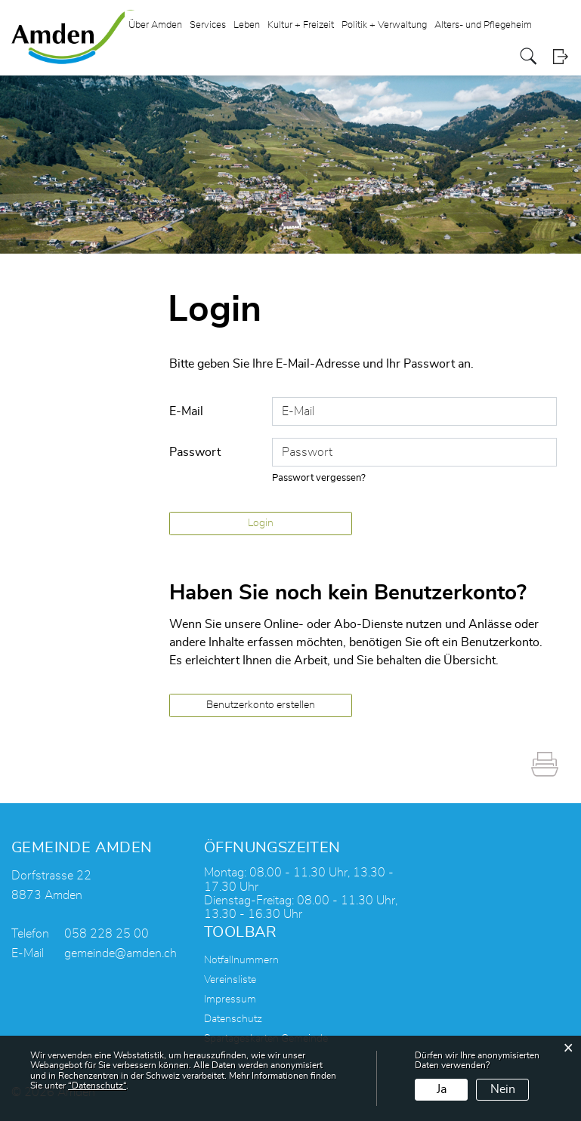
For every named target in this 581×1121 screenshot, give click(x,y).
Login (560, 56)
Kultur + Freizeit (300, 25)
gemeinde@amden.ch (120, 953)
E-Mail (186, 411)
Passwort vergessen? (319, 478)
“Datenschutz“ (97, 1085)
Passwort (195, 452)
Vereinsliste (230, 980)
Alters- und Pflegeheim (483, 25)
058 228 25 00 (106, 934)
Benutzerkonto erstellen (260, 705)
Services (208, 25)
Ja (442, 1089)
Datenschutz (233, 1019)
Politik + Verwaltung (384, 25)
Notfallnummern (241, 960)
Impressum (230, 999)
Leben (246, 25)
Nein (502, 1089)
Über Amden (155, 25)
